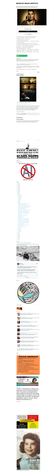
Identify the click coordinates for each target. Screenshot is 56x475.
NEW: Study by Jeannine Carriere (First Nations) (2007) (22, 44)
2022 (18, 187)
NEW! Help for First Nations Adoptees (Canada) (30, 36)
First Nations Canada (20, 114)
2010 (18, 238)
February (19, 230)
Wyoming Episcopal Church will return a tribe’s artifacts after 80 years (28, 340)
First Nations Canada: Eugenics (21, 223)
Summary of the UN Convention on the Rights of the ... (24, 220)
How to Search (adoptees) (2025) (20, 36)
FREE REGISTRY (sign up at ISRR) (20, 50)
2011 (18, 237)
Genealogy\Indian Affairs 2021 (29, 50)
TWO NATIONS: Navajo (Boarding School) (21, 48)
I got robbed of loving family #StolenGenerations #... (23, 219)
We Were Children (24, 114)
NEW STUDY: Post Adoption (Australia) (34, 44)
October (19, 197)
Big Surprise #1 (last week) (21, 216)
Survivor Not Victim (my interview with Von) (21, 49)
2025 (18, 184)
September (19, 198)
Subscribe (27, 31)
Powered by (28, 34)
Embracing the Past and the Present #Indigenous (23, 218)
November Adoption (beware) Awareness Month (25, 344)
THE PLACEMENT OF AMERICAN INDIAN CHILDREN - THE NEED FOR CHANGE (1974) (26, 43)
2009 (18, 239)
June (18, 201)
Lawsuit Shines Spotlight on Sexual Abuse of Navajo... (24, 203)
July (18, 200)
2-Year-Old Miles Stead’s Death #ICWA (22, 215)
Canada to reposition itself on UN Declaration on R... (23, 222)
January (19, 231)
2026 (18, 183)
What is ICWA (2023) (36, 50)
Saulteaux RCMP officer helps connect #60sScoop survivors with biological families (29, 336)
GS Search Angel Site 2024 (30, 49)
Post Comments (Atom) (22, 141)
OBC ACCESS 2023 (36, 49)
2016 (18, 194)
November (19, 196)
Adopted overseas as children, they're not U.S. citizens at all (26, 348)
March (19, 229)
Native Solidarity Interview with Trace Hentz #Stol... (23, 221)
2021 (18, 188)
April (18, 228)
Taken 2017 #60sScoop (20, 217)
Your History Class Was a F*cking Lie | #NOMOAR (23, 242)
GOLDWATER (28, 48)
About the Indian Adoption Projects (20, 42)
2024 (18, 185)
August (19, 199)
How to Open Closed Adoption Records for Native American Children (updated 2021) (25, 37)
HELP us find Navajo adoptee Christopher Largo (23, 213)
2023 (18, 186)
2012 (18, 236)
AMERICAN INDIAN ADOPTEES (27, 3)
